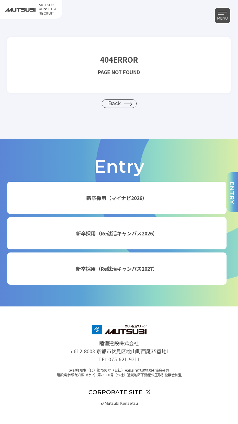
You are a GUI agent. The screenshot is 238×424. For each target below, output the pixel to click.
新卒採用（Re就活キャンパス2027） (117, 268)
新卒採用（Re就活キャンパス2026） (117, 233)
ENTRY (232, 192)
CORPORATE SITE (119, 392)
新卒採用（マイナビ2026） (116, 198)
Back (114, 103)
